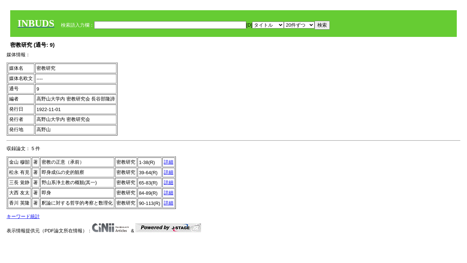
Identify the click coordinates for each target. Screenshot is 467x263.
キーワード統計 (23, 216)
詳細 (168, 162)
